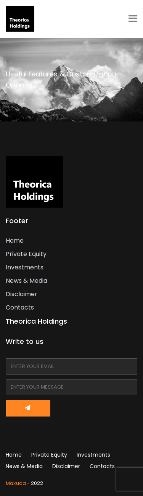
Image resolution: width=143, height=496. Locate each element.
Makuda (16, 483)
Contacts (20, 307)
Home (15, 240)
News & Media (26, 280)
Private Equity (26, 254)
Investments (24, 267)
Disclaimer (21, 294)
